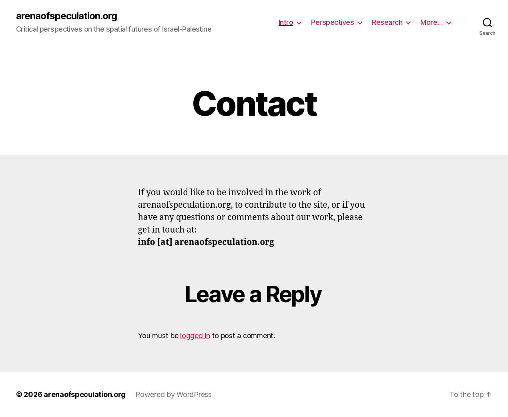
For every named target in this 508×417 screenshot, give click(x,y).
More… (431, 22)
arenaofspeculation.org (66, 16)
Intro (286, 22)
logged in (195, 335)
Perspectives (332, 22)
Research (387, 22)
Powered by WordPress (173, 394)
